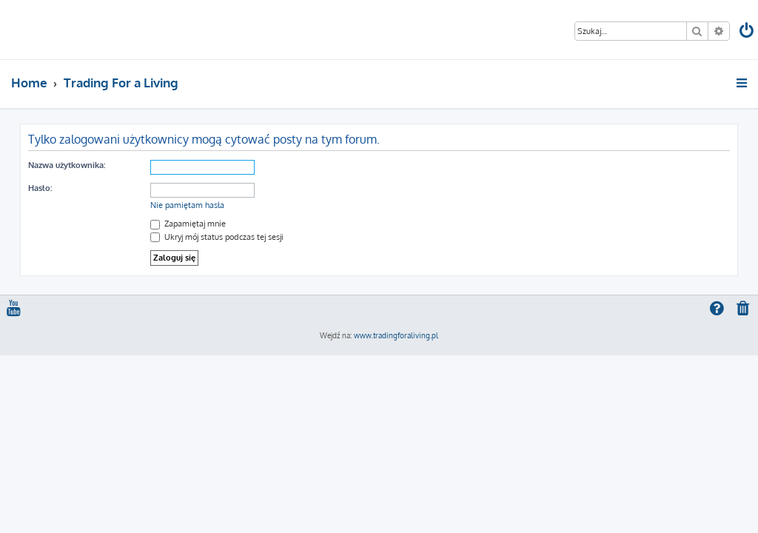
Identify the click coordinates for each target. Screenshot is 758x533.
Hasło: (40, 188)
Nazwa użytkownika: (66, 165)
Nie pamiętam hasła (187, 205)
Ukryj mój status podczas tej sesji (217, 237)
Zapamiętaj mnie (188, 223)
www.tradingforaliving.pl (396, 335)
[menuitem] (747, 32)
